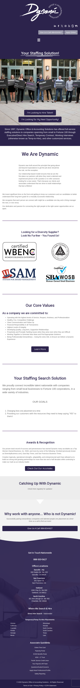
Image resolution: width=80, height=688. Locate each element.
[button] (40, 528)
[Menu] (39, 40)
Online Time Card (40, 647)
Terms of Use (27, 685)
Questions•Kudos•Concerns (40, 667)
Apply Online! (71, 32)
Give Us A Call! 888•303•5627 (51, 32)
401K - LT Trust (40, 657)
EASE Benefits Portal (40, 654)
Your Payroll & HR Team (40, 664)
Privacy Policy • (39, 685)
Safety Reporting (40, 674)
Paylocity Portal (40, 651)
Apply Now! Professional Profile (40, 670)
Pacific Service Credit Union (40, 660)
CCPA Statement (51, 685)
